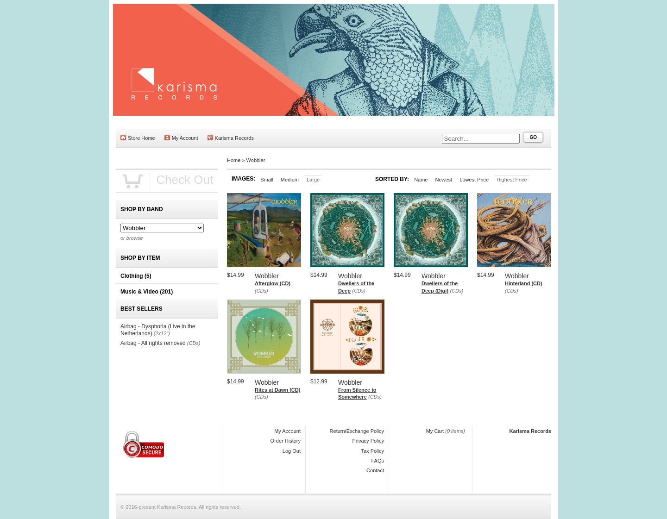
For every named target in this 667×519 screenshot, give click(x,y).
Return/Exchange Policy (357, 431)
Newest (443, 179)
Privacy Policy (368, 441)
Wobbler (255, 160)
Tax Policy (372, 451)
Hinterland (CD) (523, 283)
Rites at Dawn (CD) (277, 390)
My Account (181, 138)
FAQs (377, 460)
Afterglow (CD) (272, 283)
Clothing (135, 276)
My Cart (435, 431)
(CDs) (261, 291)
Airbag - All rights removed (153, 343)
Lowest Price (474, 179)
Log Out (292, 451)
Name (421, 179)
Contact (375, 470)
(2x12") (162, 333)
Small (266, 179)
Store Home (137, 138)
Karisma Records (231, 138)
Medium (290, 179)
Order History (286, 441)
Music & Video (146, 291)
